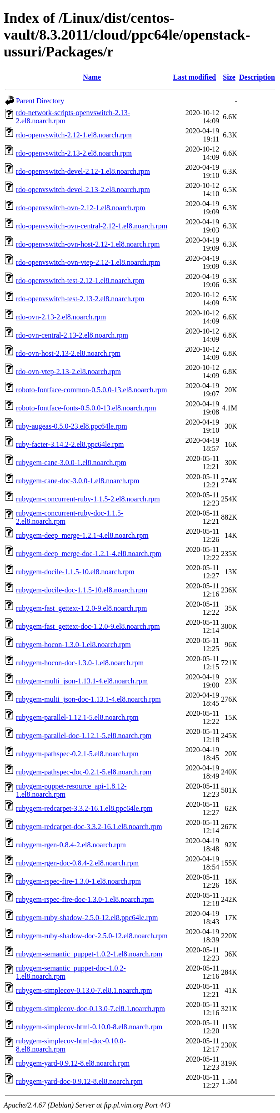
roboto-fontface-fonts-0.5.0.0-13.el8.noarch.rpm (86, 408)
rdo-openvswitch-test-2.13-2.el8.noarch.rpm (80, 299)
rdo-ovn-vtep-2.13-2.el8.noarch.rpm (68, 371)
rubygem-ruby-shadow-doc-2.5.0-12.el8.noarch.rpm (92, 936)
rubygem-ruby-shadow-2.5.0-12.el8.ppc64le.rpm (87, 917)
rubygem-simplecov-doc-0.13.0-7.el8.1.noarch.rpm (90, 1008)
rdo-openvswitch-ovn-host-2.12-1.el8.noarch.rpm (88, 244)
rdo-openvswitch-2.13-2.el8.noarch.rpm (74, 153)
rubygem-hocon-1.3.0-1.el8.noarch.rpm (73, 644)
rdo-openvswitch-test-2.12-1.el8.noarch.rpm (80, 280)
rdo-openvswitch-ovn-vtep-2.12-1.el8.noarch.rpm (88, 262)
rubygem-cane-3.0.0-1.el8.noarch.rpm (71, 462)
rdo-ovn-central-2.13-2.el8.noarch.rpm (72, 335)
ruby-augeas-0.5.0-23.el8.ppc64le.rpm (71, 426)
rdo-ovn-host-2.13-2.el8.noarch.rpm (68, 353)
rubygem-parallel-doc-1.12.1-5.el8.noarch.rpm (83, 735)
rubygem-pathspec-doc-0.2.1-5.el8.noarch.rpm (83, 772)
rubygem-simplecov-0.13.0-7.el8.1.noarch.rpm (84, 990)
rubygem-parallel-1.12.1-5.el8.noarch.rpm (77, 717)
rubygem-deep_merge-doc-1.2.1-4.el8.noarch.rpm (88, 553)
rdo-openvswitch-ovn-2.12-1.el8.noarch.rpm (80, 208)
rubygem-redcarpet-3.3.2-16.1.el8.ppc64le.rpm (84, 808)
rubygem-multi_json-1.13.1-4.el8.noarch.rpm (82, 681)
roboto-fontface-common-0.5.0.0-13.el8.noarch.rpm (91, 390)
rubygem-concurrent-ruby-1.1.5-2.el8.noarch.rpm (88, 499)
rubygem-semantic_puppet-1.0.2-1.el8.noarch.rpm (89, 954)
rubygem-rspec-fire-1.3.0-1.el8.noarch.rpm (78, 881)
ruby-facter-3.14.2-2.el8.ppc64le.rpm (70, 444)
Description (257, 77)
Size (229, 77)
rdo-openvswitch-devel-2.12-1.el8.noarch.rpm (83, 171)
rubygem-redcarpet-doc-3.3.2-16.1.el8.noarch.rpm (89, 826)
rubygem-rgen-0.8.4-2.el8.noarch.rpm (71, 845)
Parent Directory (40, 101)
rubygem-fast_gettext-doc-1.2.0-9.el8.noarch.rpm (88, 626)
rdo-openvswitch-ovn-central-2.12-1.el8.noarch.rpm (91, 226)
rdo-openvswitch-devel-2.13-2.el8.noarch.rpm (83, 189)
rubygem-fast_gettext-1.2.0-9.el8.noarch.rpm (81, 608)
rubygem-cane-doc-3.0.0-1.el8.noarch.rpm (77, 481)
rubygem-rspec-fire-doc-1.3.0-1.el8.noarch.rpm (85, 899)
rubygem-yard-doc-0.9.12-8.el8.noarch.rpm (79, 1081)
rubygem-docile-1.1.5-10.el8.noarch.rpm (75, 572)
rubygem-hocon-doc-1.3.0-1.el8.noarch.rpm (80, 663)
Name (92, 77)
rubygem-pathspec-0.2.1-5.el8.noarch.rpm (77, 754)
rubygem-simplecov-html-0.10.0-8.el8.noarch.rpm (89, 1027)
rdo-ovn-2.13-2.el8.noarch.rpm (61, 317)
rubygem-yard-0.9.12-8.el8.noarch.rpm (73, 1063)
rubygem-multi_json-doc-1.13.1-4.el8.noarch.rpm (88, 699)
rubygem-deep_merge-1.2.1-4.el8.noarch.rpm (82, 535)
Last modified (194, 77)
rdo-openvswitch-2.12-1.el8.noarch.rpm (74, 135)
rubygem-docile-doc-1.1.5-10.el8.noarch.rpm (81, 590)
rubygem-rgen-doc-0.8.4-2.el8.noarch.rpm (77, 863)
